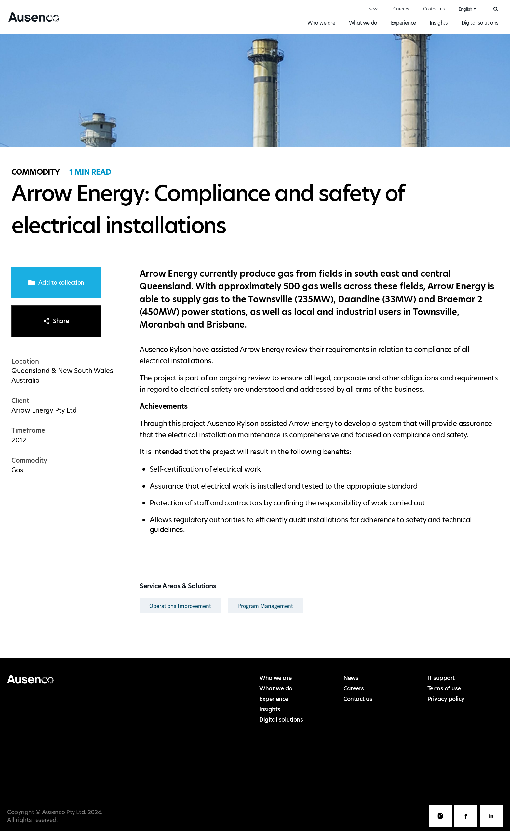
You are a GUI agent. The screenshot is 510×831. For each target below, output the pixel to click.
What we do (363, 22)
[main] (255, 346)
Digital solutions (480, 22)
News (373, 9)
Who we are (321, 22)
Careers (401, 9)
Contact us (434, 9)
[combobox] (466, 9)
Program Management (265, 605)
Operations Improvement (180, 605)
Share (56, 321)
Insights (439, 22)
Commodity (35, 172)
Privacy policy (445, 699)
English (465, 9)
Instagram (440, 816)
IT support (441, 678)
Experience (403, 22)
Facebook (465, 816)
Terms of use (444, 688)
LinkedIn (491, 816)
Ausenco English (31, 21)
